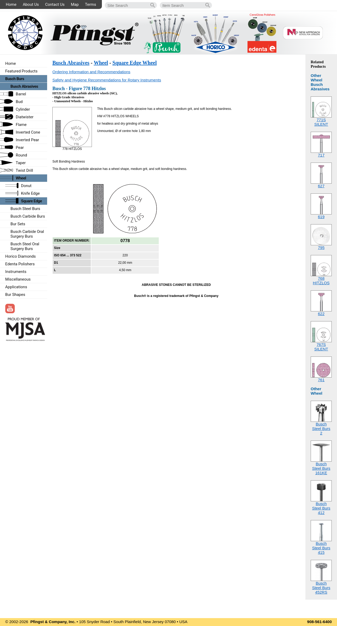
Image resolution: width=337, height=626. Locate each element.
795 (321, 247)
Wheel (101, 63)
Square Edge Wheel (134, 63)
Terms (90, 4)
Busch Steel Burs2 (321, 428)
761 (321, 380)
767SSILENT (321, 346)
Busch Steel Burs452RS (321, 587)
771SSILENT (321, 122)
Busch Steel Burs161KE (321, 468)
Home (11, 4)
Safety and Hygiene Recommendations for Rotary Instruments (106, 80)
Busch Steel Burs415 (321, 548)
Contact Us (55, 4)
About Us (31, 4)
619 (321, 216)
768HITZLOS (321, 280)
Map (75, 4)
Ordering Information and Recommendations (91, 72)
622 (321, 313)
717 (321, 155)
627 (321, 186)
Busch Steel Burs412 (321, 508)
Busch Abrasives (71, 63)
